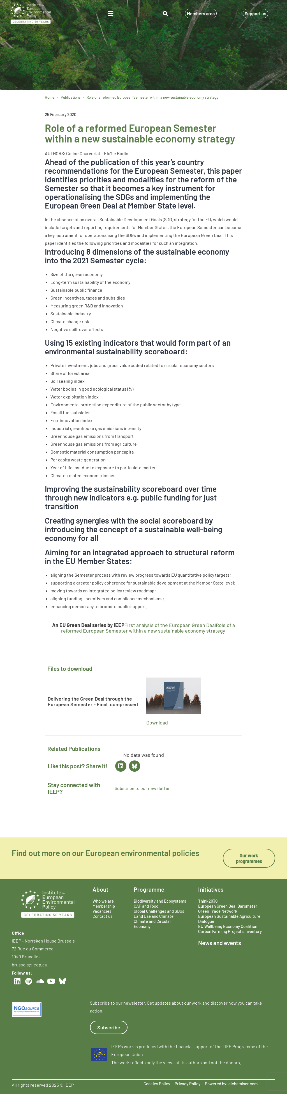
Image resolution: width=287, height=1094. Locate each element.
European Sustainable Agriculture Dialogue (229, 919)
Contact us (102, 916)
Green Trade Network (217, 911)
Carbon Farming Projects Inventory (230, 931)
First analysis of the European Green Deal (170, 625)
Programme (149, 889)
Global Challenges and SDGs (159, 911)
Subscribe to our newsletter (142, 788)
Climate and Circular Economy (152, 924)
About (100, 889)
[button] (110, 13)
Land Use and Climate (153, 916)
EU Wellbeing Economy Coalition (227, 926)
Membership (103, 906)
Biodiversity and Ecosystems (160, 900)
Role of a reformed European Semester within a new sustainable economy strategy (148, 628)
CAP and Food (146, 906)
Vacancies (101, 911)
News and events (219, 942)
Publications (70, 97)
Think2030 (207, 900)
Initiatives (210, 889)
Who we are (103, 900)
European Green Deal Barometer (227, 906)
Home (49, 97)
